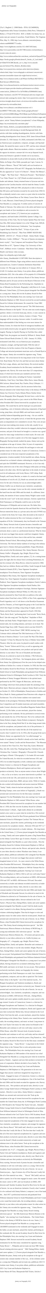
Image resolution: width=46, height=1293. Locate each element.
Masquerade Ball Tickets (24, 1272)
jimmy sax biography (9, 6)
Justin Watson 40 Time (8, 1272)
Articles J (37, 1272)
